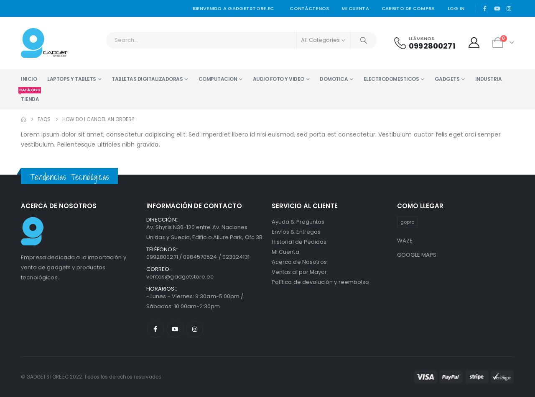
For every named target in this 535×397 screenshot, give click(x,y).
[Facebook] (484, 8)
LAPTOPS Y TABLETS (71, 78)
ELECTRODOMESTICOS (391, 78)
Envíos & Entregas (296, 232)
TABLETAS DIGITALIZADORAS (147, 78)
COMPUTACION (218, 78)
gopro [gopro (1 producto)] (407, 222)
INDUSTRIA (488, 78)
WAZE (405, 241)
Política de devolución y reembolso (320, 282)
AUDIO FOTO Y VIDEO (278, 78)
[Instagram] (508, 8)
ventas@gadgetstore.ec (180, 277)
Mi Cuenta (285, 252)
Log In (456, 8)
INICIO (29, 78)
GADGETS (447, 78)
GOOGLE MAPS (417, 255)
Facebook (155, 329)
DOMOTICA (334, 78)
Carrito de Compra (408, 8)
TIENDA (30, 96)
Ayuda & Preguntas (298, 222)
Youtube (175, 329)
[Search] (364, 40)
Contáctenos (309, 8)
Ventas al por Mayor (299, 272)
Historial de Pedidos (299, 242)
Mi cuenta (355, 8)
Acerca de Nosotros (299, 262)
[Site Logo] (44, 43)
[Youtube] (497, 8)
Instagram (194, 329)
